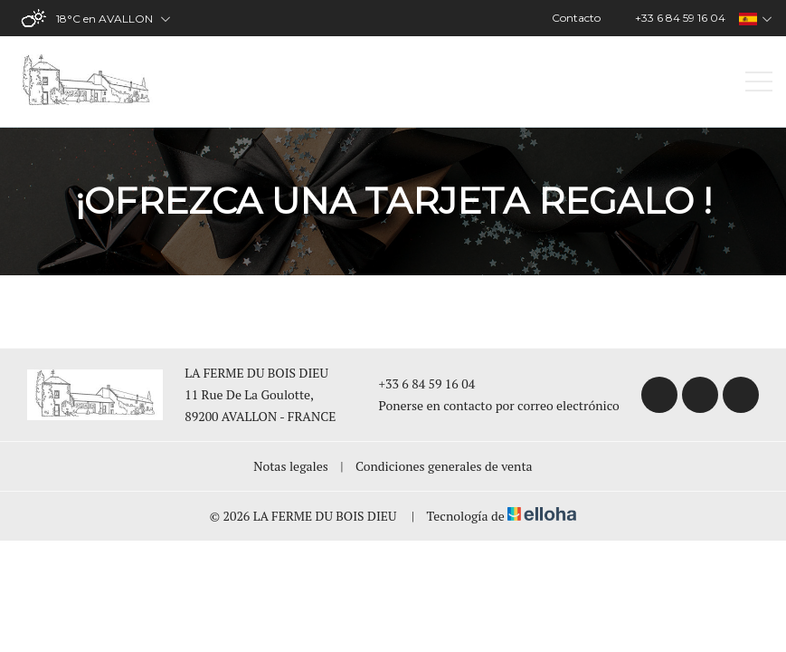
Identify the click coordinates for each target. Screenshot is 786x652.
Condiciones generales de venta (444, 466)
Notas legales (290, 466)
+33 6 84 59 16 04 (417, 383)
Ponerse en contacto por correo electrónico (489, 405)
